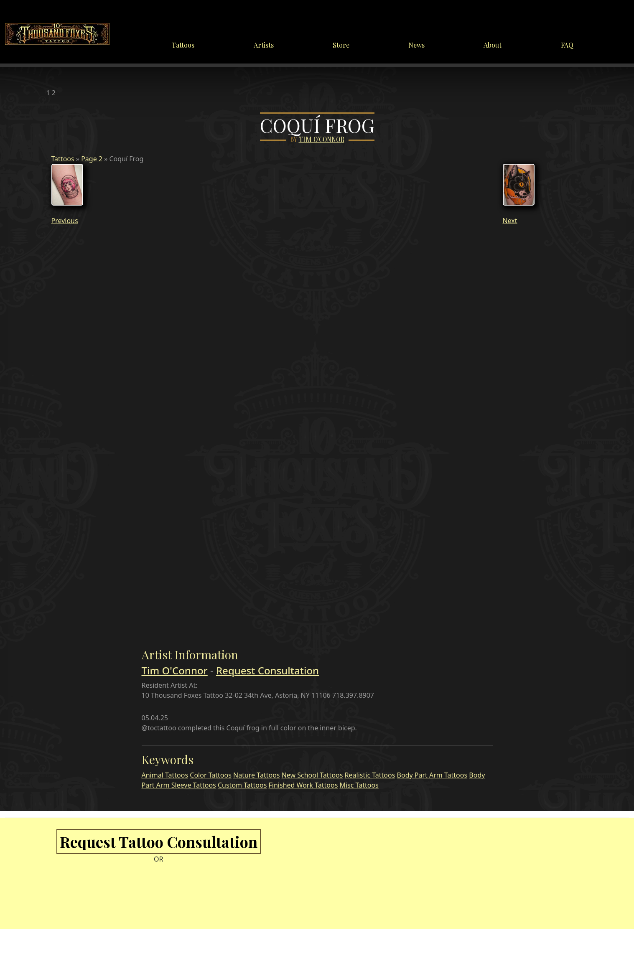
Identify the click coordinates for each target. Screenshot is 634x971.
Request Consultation (267, 670)
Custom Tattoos (242, 785)
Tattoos (183, 45)
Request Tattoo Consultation (158, 841)
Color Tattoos (211, 775)
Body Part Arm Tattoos (432, 775)
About (493, 45)
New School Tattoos (312, 775)
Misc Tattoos (358, 785)
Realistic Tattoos (370, 775)
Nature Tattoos (256, 775)
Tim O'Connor (321, 139)
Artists (264, 45)
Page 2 (91, 158)
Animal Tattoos (165, 775)
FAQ (567, 45)
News (416, 45)
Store (341, 45)
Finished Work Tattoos (303, 785)
